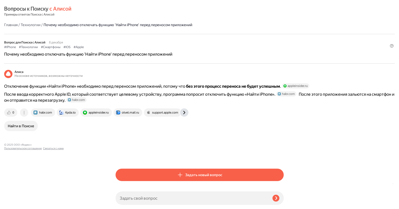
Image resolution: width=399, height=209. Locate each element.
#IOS (178, 39)
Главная (122, 11)
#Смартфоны (162, 39)
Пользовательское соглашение (23, 199)
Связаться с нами (14, 202)
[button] (280, 47)
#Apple (190, 39)
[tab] (123, 125)
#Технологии (139, 39)
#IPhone (121, 39)
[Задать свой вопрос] (192, 198)
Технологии (142, 11)
